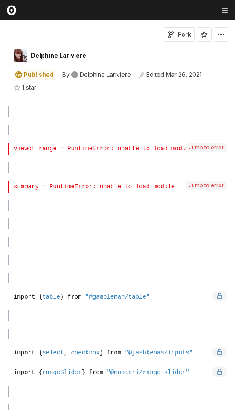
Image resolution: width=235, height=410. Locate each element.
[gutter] (4, 111)
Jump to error (206, 147)
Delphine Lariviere (58, 55)
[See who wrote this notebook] (96, 74)
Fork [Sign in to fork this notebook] (179, 34)
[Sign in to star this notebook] (204, 34)
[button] (3, 103)
